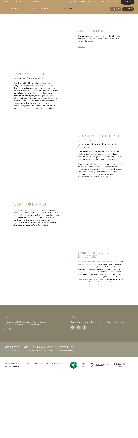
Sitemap (30, 427)
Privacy (45, 427)
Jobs (92, 386)
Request (115, 9)
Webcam (100, 386)
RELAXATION (44, 9)
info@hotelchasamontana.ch (103, 2)
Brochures (120, 386)
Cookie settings (56, 427)
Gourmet (32, 9)
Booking (128, 9)
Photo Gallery (32, 2)
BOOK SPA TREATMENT (13, 2)
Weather (110, 386)
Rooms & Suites (18, 9)
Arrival (7, 393)
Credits (37, 427)
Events (86, 386)
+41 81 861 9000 (77, 2)
